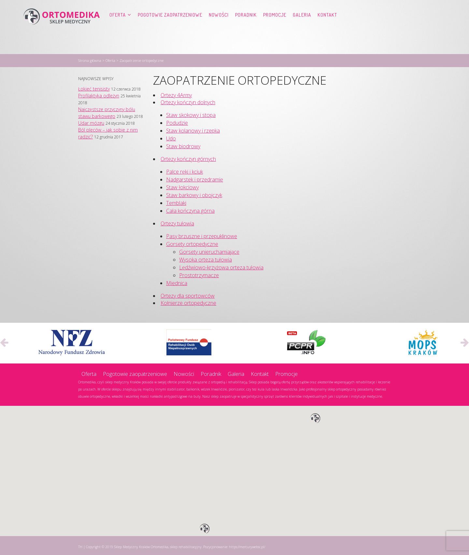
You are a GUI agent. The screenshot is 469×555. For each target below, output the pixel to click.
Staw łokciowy (182, 186)
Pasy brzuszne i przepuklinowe (201, 234)
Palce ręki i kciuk (184, 170)
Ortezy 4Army (176, 93)
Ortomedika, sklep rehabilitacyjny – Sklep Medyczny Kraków (61, 28)
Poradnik (246, 28)
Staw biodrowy (183, 145)
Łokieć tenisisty (94, 87)
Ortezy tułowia (177, 222)
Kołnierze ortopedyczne (188, 301)
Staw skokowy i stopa (191, 113)
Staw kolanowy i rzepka (193, 129)
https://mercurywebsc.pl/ (247, 545)
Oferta (117, 28)
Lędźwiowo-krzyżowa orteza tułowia (221, 266)
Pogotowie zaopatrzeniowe (170, 28)
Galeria (302, 28)
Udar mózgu (91, 122)
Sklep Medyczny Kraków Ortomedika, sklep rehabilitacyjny (158, 545)
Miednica (176, 281)
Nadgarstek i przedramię (194, 178)
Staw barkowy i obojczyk (194, 193)
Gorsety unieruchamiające (209, 250)
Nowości (219, 28)
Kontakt (327, 28)
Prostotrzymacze (199, 274)
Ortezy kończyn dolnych (188, 101)
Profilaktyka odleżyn (98, 94)
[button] (315, 417)
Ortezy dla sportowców (188, 294)
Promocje (274, 28)
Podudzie (177, 121)
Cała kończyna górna (190, 209)
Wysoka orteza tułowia (205, 258)
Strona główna (89, 59)
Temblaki (176, 201)
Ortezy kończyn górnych (188, 157)
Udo (171, 137)
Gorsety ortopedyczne (192, 242)
